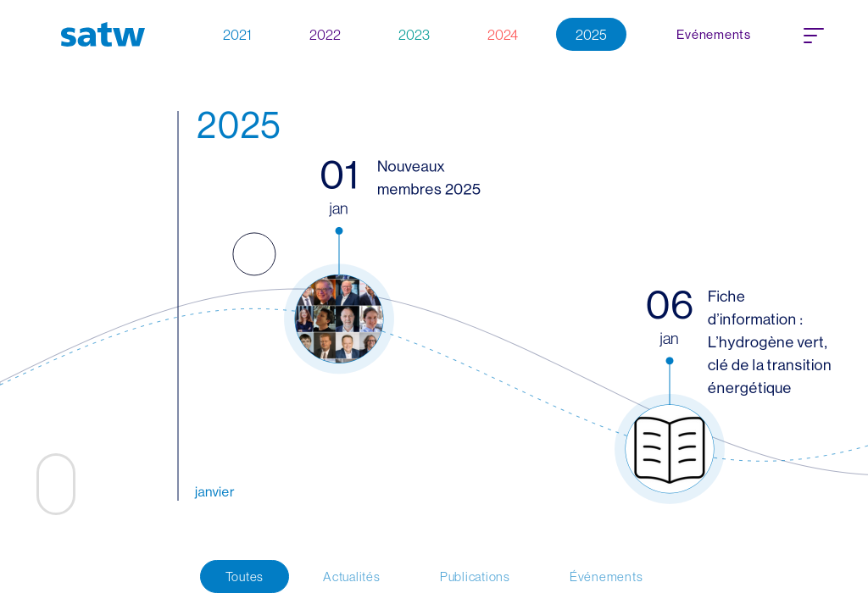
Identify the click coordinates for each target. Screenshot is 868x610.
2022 (325, 34)
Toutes (244, 576)
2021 (237, 34)
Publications (475, 576)
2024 (502, 34)
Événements (606, 576)
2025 (591, 34)
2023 (414, 34)
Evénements (713, 34)
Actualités (352, 576)
